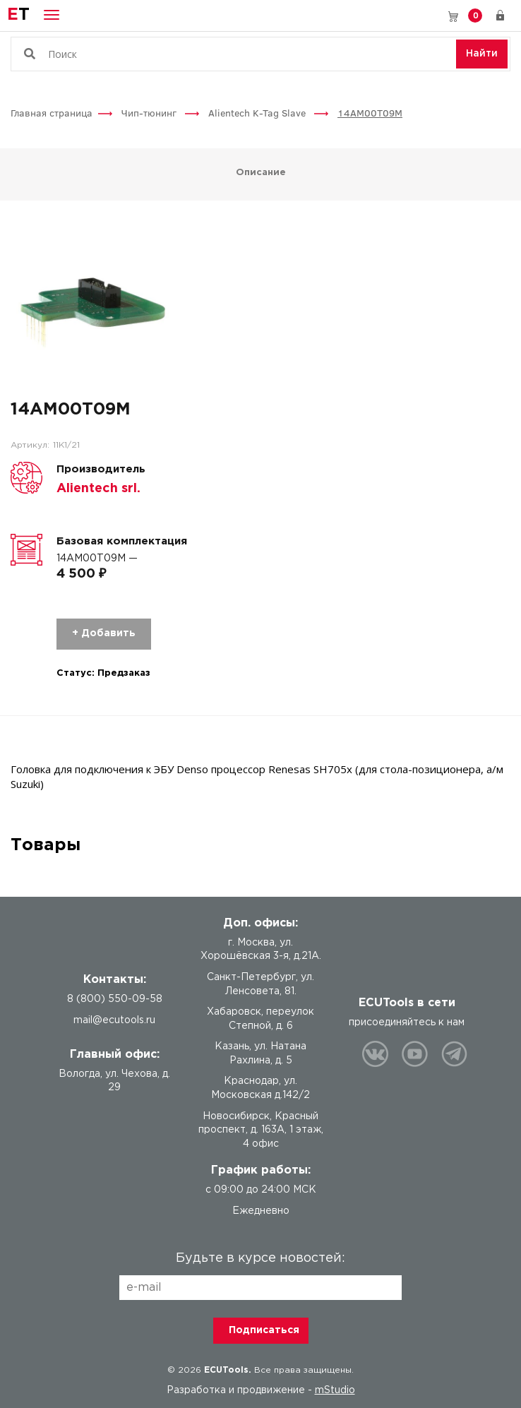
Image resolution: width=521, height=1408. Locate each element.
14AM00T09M (369, 112)
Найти (482, 53)
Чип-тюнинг (150, 112)
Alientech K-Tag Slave (258, 112)
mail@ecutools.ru (114, 1020)
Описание (261, 173)
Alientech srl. (98, 488)
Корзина (475, 15)
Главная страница (51, 112)
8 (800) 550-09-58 (432, 15)
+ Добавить (104, 633)
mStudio (335, 1390)
